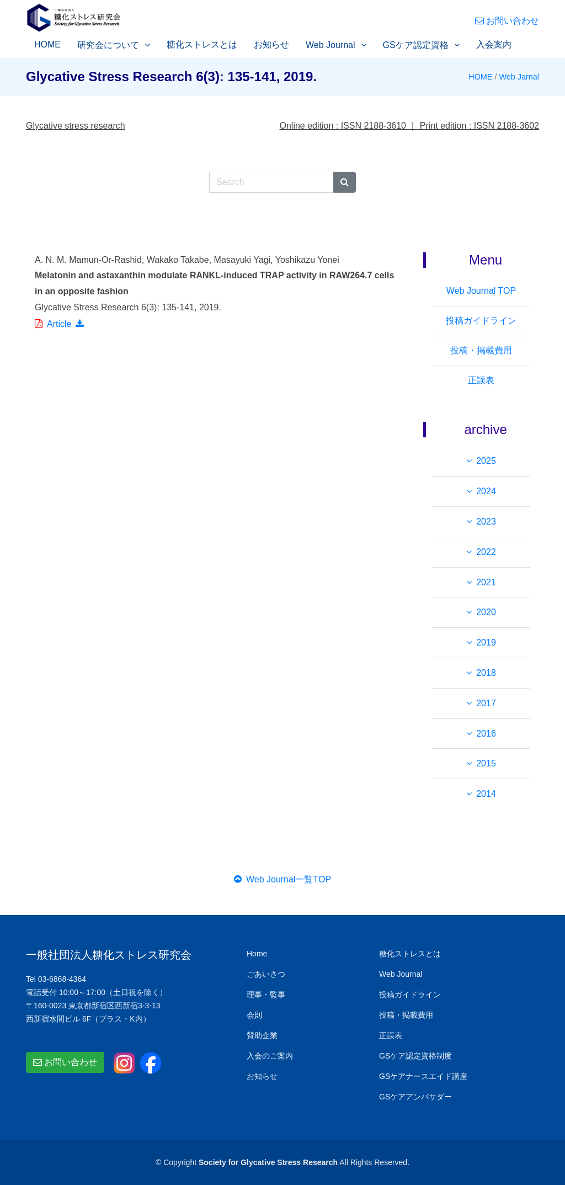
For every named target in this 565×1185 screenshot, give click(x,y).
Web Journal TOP (481, 290)
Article (59, 324)
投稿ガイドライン (481, 320)
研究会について (108, 45)
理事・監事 (266, 994)
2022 (486, 552)
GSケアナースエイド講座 (423, 1076)
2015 (486, 763)
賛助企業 (262, 1035)
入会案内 (493, 44)
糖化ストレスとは (202, 44)
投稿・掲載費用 (481, 350)
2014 (486, 793)
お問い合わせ (507, 20)
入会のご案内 (270, 1055)
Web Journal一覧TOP (282, 879)
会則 (254, 1015)
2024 (486, 491)
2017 (486, 703)
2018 (486, 673)
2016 (486, 733)
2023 (486, 521)
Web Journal (330, 45)
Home (257, 953)
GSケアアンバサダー (415, 1096)
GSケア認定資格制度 (415, 1055)
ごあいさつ (266, 974)
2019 (486, 642)
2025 (486, 460)
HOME (47, 44)
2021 (486, 582)
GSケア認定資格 (416, 45)
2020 (486, 612)
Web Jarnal (519, 76)
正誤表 (481, 380)
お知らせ (271, 44)
